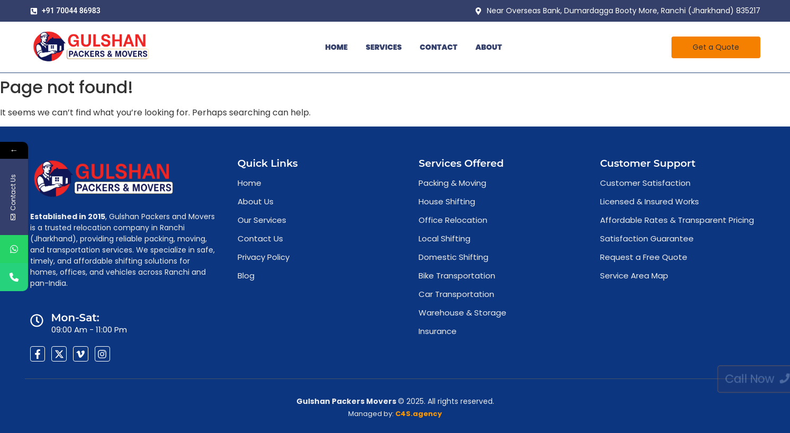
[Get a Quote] (715, 47)
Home (336, 47)
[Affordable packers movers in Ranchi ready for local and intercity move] (91, 47)
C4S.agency (418, 414)
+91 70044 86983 (71, 10)
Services (384, 47)
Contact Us (260, 238)
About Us (256, 201)
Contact (438, 47)
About (488, 47)
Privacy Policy (263, 257)
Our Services (262, 219)
